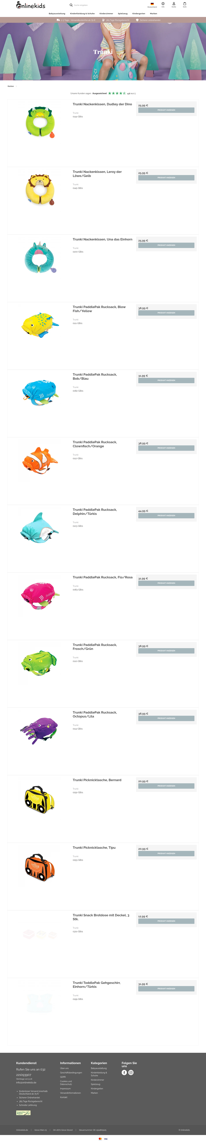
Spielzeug (123, 13)
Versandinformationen (70, 1093)
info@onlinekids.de (26, 1082)
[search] (103, 5)
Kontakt (63, 1097)
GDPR (63, 1077)
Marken (153, 13)
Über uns (64, 1068)
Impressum (65, 1088)
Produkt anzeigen (166, 110)
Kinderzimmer (106, 13)
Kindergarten (138, 13)
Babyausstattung (57, 13)
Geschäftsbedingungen (71, 1072)
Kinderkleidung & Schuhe (82, 13)
